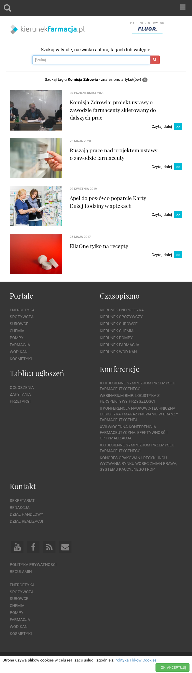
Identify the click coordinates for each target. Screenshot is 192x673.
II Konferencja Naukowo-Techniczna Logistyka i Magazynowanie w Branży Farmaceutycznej (139, 414)
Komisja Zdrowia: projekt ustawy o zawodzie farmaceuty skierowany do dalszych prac (113, 110)
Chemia (17, 330)
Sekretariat (22, 500)
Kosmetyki (21, 358)
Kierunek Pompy (116, 337)
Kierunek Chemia (117, 330)
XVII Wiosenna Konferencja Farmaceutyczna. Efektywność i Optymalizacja (134, 432)
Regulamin (21, 571)
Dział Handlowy (26, 514)
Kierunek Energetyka (122, 310)
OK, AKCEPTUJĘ (173, 667)
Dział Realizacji (26, 521)
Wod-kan (19, 351)
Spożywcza (22, 316)
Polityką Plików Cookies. (136, 660)
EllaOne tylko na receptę (99, 245)
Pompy (17, 337)
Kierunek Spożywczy (121, 316)
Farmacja (20, 344)
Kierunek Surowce (119, 323)
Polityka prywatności (33, 564)
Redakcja (20, 507)
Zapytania (20, 394)
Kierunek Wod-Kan (118, 351)
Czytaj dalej (167, 127)
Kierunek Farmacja (119, 344)
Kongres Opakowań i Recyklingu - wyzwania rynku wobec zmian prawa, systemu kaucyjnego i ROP (138, 463)
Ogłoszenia (22, 387)
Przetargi (20, 401)
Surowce (19, 323)
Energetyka (22, 310)
